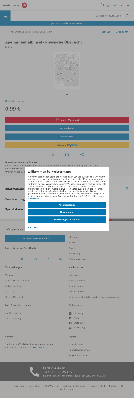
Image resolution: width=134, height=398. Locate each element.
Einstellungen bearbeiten (67, 219)
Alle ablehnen (67, 212)
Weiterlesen (33, 198)
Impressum (33, 227)
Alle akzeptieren (67, 204)
